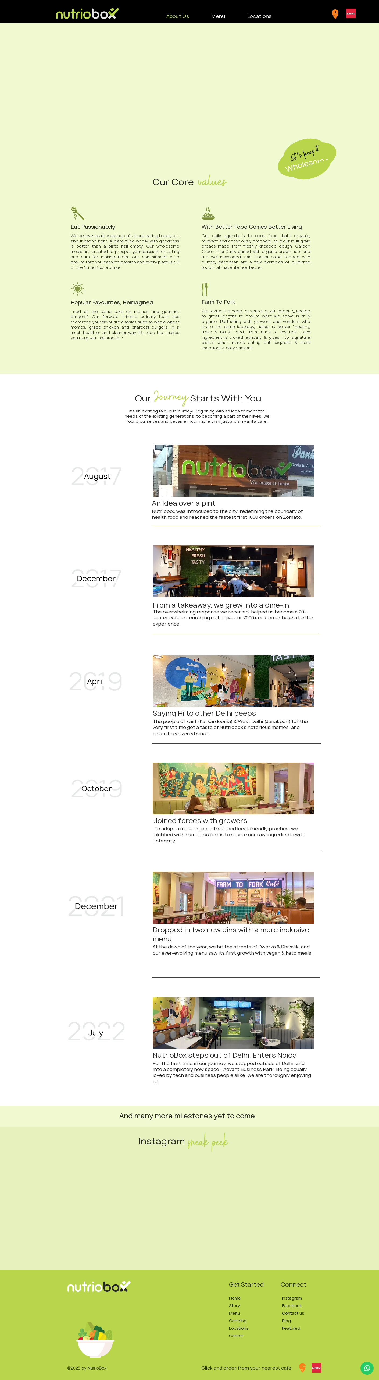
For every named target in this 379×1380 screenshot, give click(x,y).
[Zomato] (350, 13)
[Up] (367, 1368)
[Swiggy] (335, 14)
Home (235, 1298)
